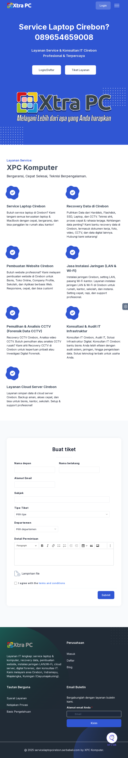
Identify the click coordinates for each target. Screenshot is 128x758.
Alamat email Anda (80, 707)
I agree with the (41, 583)
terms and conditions (52, 583)
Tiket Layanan (80, 70)
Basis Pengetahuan (19, 711)
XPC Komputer (93, 750)
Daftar (70, 660)
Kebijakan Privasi (17, 705)
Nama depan (22, 463)
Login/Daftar (46, 70)
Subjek (19, 493)
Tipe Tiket (21, 507)
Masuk (71, 653)
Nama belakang (69, 463)
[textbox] (64, 557)
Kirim (94, 723)
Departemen (22, 522)
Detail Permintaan (26, 538)
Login (103, 5)
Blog (69, 667)
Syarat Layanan (17, 698)
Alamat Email (23, 478)
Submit (106, 595)
